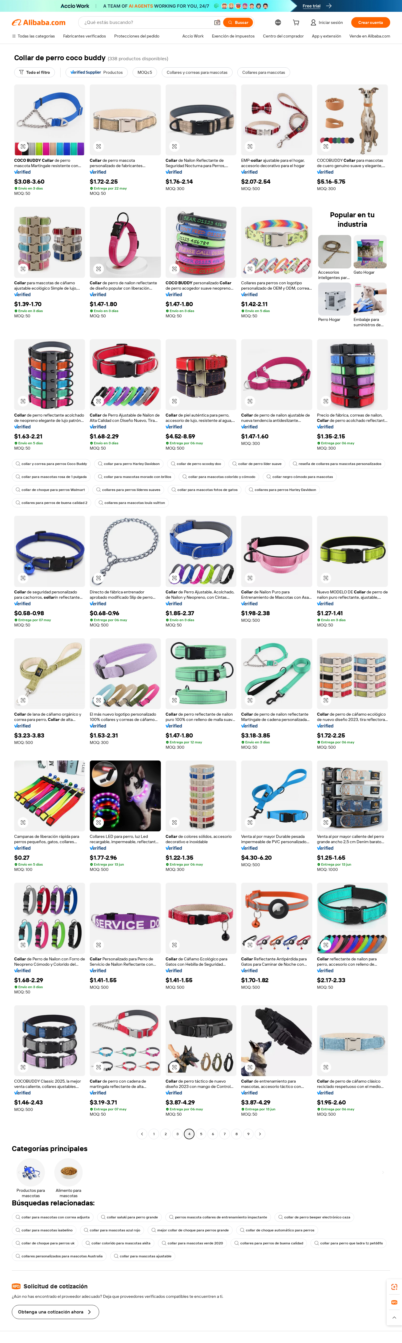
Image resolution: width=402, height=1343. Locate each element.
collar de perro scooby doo (196, 463)
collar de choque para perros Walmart (50, 489)
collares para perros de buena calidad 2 (51, 502)
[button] (217, 22)
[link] (394, 1287)
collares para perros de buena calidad (268, 1243)
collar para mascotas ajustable (142, 1256)
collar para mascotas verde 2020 (192, 1243)
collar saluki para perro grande (129, 1217)
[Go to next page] (260, 1134)
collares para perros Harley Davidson (282, 489)
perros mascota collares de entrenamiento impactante (218, 1217)
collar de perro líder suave (257, 463)
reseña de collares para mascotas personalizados (337, 463)
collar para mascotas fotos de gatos (204, 489)
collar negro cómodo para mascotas (300, 476)
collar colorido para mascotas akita (118, 1243)
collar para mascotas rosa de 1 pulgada (51, 476)
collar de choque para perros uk (45, 1243)
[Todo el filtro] (34, 72)
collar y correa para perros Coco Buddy (51, 463)
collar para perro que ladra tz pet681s (348, 1243)
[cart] (297, 23)
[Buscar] (238, 22)
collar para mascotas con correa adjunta (53, 1217)
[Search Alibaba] (146, 22)
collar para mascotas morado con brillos (134, 476)
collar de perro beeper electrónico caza (314, 1217)
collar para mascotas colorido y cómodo (218, 476)
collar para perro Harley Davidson (129, 463)
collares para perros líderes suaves (128, 489)
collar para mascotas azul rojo (112, 1230)
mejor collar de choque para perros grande (190, 1230)
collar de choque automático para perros (277, 1230)
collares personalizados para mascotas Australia (59, 1256)
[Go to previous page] (142, 1134)
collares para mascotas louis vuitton (132, 502)
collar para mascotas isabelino (44, 1230)
